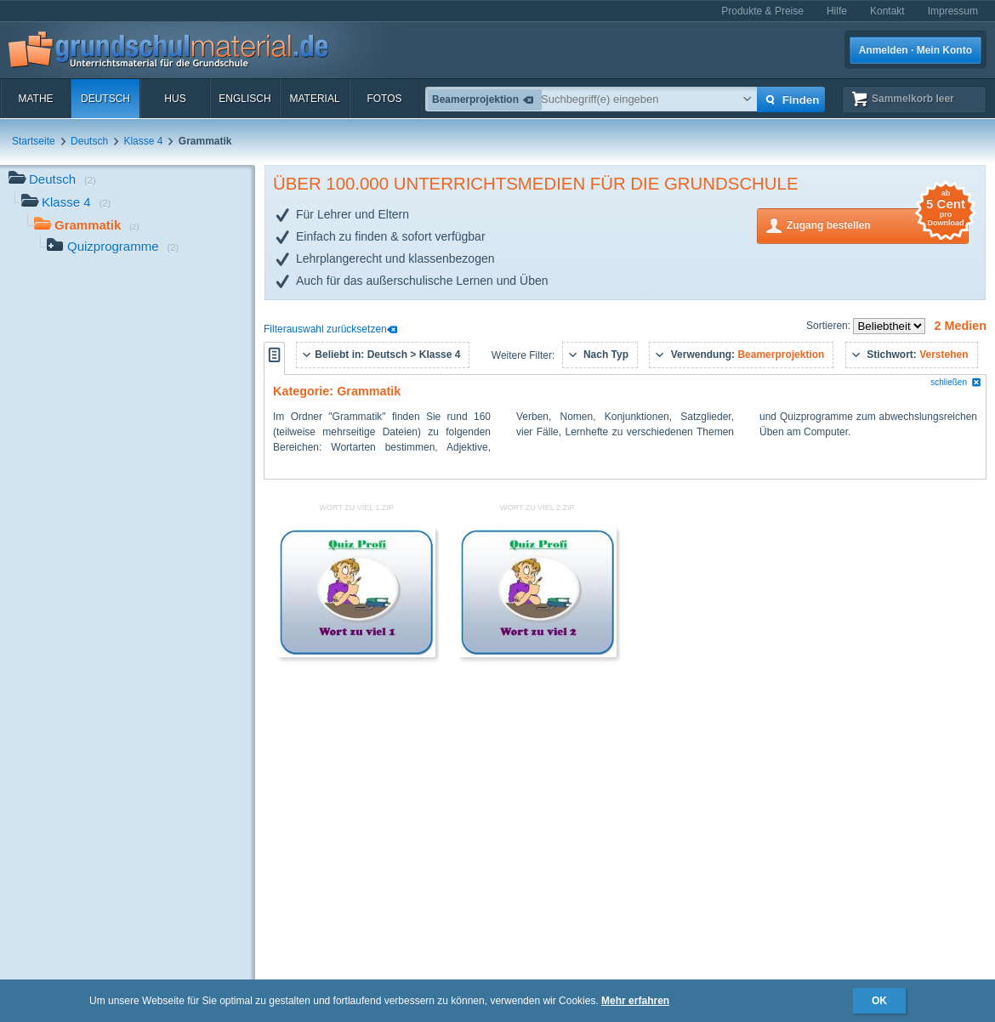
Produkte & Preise (762, 11)
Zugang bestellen (878, 224)
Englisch (244, 99)
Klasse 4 (142, 141)
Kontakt (887, 11)
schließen (955, 382)
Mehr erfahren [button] (635, 1001)
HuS (174, 99)
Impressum (953, 11)
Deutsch (105, 99)
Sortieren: (829, 326)
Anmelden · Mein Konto (915, 50)
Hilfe (837, 11)
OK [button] (879, 1001)
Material (314, 99)
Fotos (384, 99)
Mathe (35, 99)
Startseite (33, 141)
